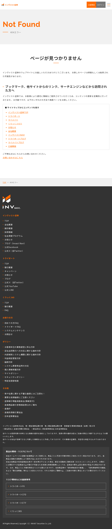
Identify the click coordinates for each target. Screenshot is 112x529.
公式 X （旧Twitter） (15, 282)
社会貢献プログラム (14, 235)
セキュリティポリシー (15, 377)
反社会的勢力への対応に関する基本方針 (23, 350)
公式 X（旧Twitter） (14, 251)
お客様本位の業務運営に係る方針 (20, 347)
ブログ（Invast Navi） (15, 243)
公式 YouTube (11, 286)
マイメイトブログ (16, 142)
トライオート (14, 116)
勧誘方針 (9, 362)
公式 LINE (9, 290)
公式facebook (11, 247)
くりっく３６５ (15, 123)
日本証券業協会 (12, 416)
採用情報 (9, 232)
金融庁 (8, 408)
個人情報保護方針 (13, 369)
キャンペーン (11, 271)
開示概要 (9, 228)
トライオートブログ (17, 138)
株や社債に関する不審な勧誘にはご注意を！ (25, 393)
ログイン (100, 5)
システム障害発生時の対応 (17, 365)
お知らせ (12, 127)
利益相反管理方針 (13, 358)
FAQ (6, 310)
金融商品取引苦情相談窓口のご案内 (21, 404)
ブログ (8, 278)
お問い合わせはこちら (13, 157)
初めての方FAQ (12, 323)
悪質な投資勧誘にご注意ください (20, 397)
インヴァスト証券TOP (18, 112)
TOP (4, 182)
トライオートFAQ (13, 326)
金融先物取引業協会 (14, 412)
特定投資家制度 (12, 380)
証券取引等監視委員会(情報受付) (20, 401)
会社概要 (12, 131)
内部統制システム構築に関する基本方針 (23, 354)
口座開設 (91, 5)
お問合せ (9, 334)
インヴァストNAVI (16, 135)
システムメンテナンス (15, 330)
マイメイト (13, 120)
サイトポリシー (12, 373)
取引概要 (9, 267)
